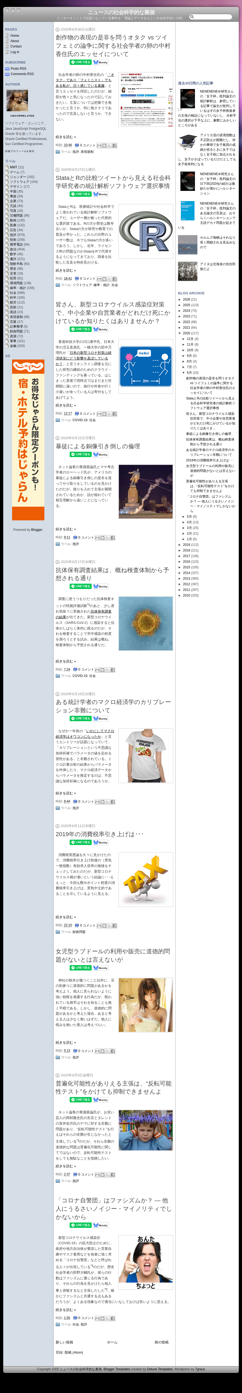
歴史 (13, 269)
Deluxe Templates (160, 1369)
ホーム (112, 1342)
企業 (13, 201)
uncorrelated (22, 115)
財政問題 (16, 331)
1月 (189, 539)
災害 (13, 273)
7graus (200, 1369)
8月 (189, 361)
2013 (186, 578)
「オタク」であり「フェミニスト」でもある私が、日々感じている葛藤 (85, 80)
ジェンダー (18, 177)
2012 (186, 584)
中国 (13, 191)
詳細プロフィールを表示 (19, 151)
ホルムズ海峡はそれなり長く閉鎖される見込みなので (218, 242)
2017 (186, 556)
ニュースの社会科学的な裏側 (121, 12)
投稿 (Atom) (74, 1352)
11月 (190, 344)
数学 (13, 254)
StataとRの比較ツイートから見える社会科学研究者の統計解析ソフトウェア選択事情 (210, 403)
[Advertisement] (207, 49)
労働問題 (16, 215)
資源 (13, 336)
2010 (186, 595)
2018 (186, 550)
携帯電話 (16, 244)
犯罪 (13, 278)
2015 (186, 567)
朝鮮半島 (16, 264)
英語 (13, 312)
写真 (13, 211)
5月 (189, 516)
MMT (13, 167)
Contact (16, 46)
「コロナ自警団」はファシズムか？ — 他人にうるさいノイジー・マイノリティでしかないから (114, 1208)
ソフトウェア (19, 182)
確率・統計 (18, 288)
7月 (189, 367)
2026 (186, 299)
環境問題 (16, 283)
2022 (186, 322)
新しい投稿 (64, 1342)
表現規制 (16, 317)
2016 (186, 562)
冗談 (13, 206)
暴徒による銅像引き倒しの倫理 (98, 446)
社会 (13, 293)
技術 (13, 240)
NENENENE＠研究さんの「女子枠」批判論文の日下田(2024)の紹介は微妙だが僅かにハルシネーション (218, 183)
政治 (13, 249)
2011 (186, 590)
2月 (189, 533)
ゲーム (15, 172)
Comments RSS (22, 74)
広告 (13, 230)
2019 (186, 545)
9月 (189, 356)
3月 (189, 528)
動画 (13, 220)
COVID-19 (80, 420)
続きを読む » (66, 137)
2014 (186, 573)
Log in (14, 52)
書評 (13, 259)
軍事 (13, 341)
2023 (186, 316)
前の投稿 (162, 1342)
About (14, 41)
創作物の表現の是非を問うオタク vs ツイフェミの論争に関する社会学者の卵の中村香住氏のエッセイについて (113, 45)
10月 (190, 350)
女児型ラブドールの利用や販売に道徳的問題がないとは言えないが (210, 470)
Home (14, 36)
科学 (13, 297)
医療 (13, 225)
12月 (190, 339)
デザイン (16, 186)
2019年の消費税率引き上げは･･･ (100, 834)
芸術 (13, 307)
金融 (13, 346)
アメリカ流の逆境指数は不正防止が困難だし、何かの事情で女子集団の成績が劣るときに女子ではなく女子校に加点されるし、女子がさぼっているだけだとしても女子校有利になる (207, 149)
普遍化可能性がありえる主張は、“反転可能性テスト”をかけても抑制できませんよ (210, 486)
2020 (186, 333)
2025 (186, 305)
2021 (186, 327)
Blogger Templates (117, 1369)
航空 (13, 302)
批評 (13, 235)
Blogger (36, 530)
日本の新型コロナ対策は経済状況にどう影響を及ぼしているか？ (84, 358)
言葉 (13, 322)
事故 (13, 196)
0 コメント (88, 145)
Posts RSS (18, 69)
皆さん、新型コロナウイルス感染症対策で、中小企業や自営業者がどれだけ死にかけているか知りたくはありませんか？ (113, 312)
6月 (189, 373)
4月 (189, 522)
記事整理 (16, 326)
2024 (186, 311)
